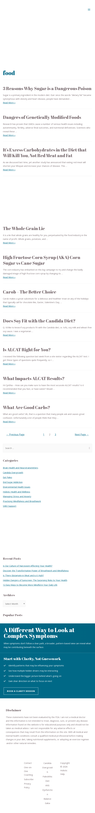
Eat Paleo (7, 477)
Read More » (9, 102)
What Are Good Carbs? (26, 407)
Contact (28, 762)
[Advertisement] (47, 41)
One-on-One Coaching (28, 771)
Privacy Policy (27, 785)
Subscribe (28, 779)
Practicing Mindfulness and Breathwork (22, 501)
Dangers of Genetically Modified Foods (42, 117)
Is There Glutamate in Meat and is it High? (23, 575)
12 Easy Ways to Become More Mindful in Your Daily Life (30, 584)
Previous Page (15, 434)
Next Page (82, 434)
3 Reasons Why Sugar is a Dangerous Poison (47, 88)
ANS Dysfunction (47, 790)
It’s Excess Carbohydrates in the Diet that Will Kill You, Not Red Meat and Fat (45, 152)
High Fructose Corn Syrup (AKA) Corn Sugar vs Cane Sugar (41, 260)
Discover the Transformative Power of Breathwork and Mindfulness (36, 570)
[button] (21, 691)
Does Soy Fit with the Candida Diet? (39, 321)
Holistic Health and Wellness (16, 491)
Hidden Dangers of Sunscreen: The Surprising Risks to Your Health (35, 580)
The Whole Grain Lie (24, 228)
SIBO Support (9, 506)
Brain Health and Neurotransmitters (20, 467)
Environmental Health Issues (16, 486)
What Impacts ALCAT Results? (34, 378)
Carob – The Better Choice (29, 292)
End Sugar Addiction (13, 482)
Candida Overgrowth (13, 472)
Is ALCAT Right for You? (27, 350)
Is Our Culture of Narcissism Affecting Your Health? (27, 565)
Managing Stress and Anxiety (17, 496)
